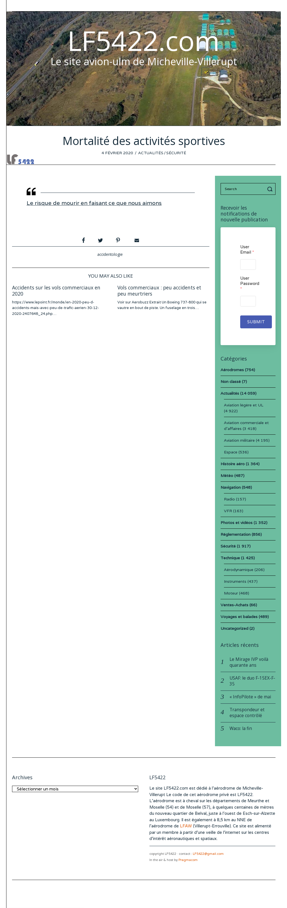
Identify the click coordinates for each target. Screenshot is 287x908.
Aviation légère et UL (243, 405)
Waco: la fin (241, 728)
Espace (230, 452)
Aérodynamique (238, 569)
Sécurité (176, 152)
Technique (230, 557)
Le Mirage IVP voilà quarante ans (249, 662)
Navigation (231, 487)
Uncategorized (234, 628)
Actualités (150, 152)
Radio (229, 499)
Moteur (231, 593)
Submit (256, 321)
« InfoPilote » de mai (250, 697)
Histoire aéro (233, 463)
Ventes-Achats (234, 604)
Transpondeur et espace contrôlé (247, 713)
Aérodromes (232, 369)
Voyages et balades (239, 616)
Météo (227, 475)
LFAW (186, 826)
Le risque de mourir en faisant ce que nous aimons (94, 203)
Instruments (235, 581)
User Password (248, 283)
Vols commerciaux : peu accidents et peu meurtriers (159, 290)
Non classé (231, 381)
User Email (247, 249)
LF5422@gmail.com (208, 853)
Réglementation (236, 534)
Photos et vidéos (237, 522)
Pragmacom (188, 860)
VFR (228, 510)
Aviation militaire (239, 440)
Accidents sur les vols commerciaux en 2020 (56, 290)
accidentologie (110, 254)
